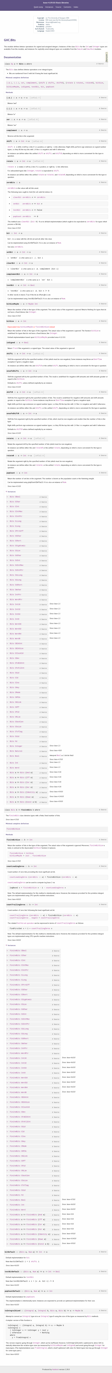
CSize (17, 551)
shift (42, 83)
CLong (17, 526)
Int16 (17, 604)
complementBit (13, 274)
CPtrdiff (19, 531)
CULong (18, 580)
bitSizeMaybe (13, 87)
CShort (18, 541)
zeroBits (11, 182)
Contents (67, 7)
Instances (49, 7)
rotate (70, 83)
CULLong (19, 575)
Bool (33, 285)
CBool (17, 497)
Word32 (18, 629)
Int (87, 46)
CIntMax (19, 511)
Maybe (31, 304)
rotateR (89, 83)
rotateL (79, 83)
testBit (35, 87)
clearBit (17, 197)
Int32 (17, 609)
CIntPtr (19, 516)
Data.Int (80, 49)
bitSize (99, 83)
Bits (77, 46)
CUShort (19, 585)
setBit (16, 204)
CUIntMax (19, 565)
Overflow (98, 359)
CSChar (18, 536)
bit (42, 87)
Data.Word (90, 49)
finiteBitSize (42, 327)
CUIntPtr (19, 570)
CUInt (17, 560)
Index (76, 7)
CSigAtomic (20, 546)
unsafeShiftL (13, 371)
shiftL (51, 83)
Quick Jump (38, 7)
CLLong (18, 521)
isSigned (25, 87)
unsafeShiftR (13, 413)
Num (59, 243)
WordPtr (19, 599)
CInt (17, 506)
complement (31, 83)
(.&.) (9, 83)
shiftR (59, 83)
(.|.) (16, 83)
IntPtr (18, 595)
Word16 (18, 624)
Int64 (17, 614)
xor (22, 83)
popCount (50, 87)
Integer (96, 46)
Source (58, 7)
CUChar (18, 555)
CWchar (18, 590)
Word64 (18, 634)
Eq (12, 64)
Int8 (17, 619)
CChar (17, 502)
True (15, 348)
